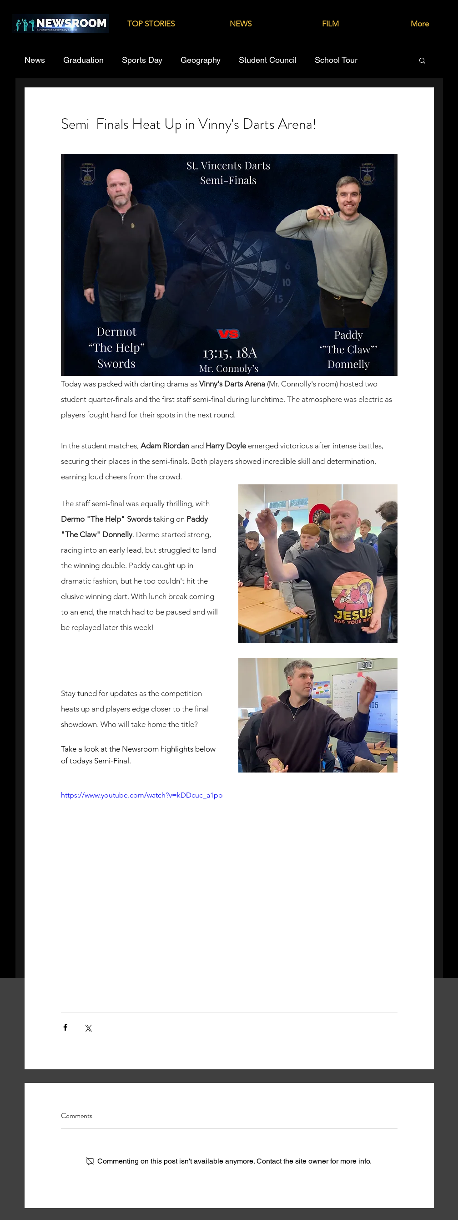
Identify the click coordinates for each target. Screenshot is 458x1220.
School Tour (336, 60)
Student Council (268, 60)
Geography (201, 60)
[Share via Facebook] (65, 1027)
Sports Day (142, 60)
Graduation (83, 60)
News (35, 60)
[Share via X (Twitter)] (87, 1027)
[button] (422, 60)
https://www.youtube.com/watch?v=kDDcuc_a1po (142, 795)
